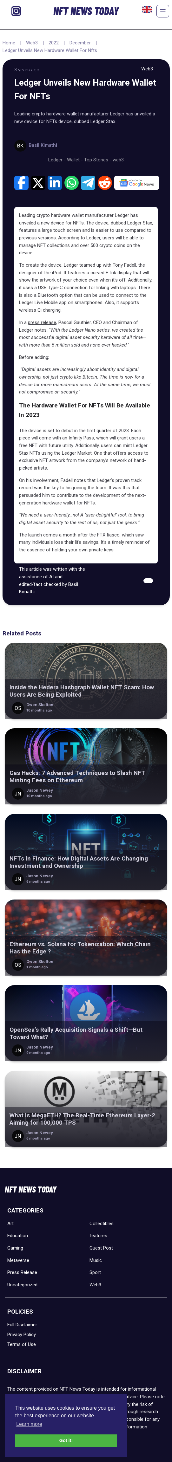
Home (9, 43)
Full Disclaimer (22, 1325)
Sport (95, 1272)
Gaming (15, 1248)
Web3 (32, 43)
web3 (118, 160)
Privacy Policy (21, 1334)
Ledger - (57, 160)
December (80, 43)
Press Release (22, 1272)
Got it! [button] (66, 1440)
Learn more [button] (29, 1424)
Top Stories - (98, 160)
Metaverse (18, 1260)
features (98, 1235)
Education (17, 1235)
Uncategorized (22, 1285)
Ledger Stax (139, 223)
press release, (42, 322)
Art (10, 1223)
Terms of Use (21, 1344)
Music (95, 1260)
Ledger (70, 265)
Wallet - (75, 160)
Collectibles (101, 1223)
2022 (54, 43)
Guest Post (101, 1248)
